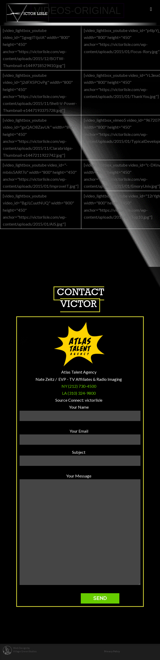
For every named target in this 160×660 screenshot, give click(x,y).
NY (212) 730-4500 (78, 386)
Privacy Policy (112, 651)
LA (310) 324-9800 (79, 393)
